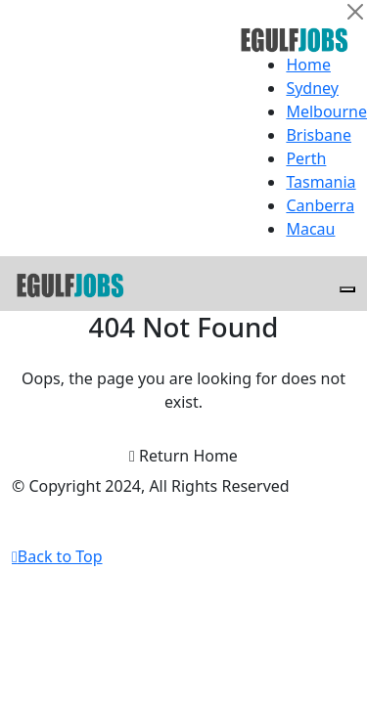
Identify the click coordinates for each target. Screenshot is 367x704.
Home (308, 64)
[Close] (355, 11)
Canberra (320, 205)
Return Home (183, 455)
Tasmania (320, 182)
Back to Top (57, 556)
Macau (310, 229)
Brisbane (318, 135)
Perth (306, 158)
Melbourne (326, 111)
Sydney (312, 88)
